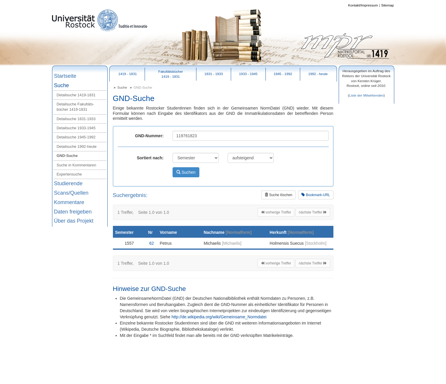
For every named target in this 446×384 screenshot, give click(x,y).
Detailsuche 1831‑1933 (76, 119)
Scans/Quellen (71, 193)
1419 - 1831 (127, 74)
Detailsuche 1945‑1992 (76, 137)
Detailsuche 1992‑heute (77, 146)
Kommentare (69, 202)
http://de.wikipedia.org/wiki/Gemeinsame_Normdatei (218, 317)
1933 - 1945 (248, 74)
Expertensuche (69, 174)
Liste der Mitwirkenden (366, 95)
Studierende (68, 183)
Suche (61, 85)
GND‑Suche (67, 155)
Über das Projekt (73, 221)
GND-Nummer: (149, 135)
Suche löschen (278, 195)
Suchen (186, 172)
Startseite (65, 76)
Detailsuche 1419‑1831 (76, 95)
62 (151, 243)
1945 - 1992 (283, 74)
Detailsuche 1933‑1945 (76, 128)
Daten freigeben (73, 212)
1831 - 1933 (213, 74)
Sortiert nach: (150, 157)
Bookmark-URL (315, 195)
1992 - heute (318, 74)
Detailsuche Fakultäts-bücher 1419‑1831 (75, 107)
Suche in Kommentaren (76, 165)
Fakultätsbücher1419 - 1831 (170, 73)
